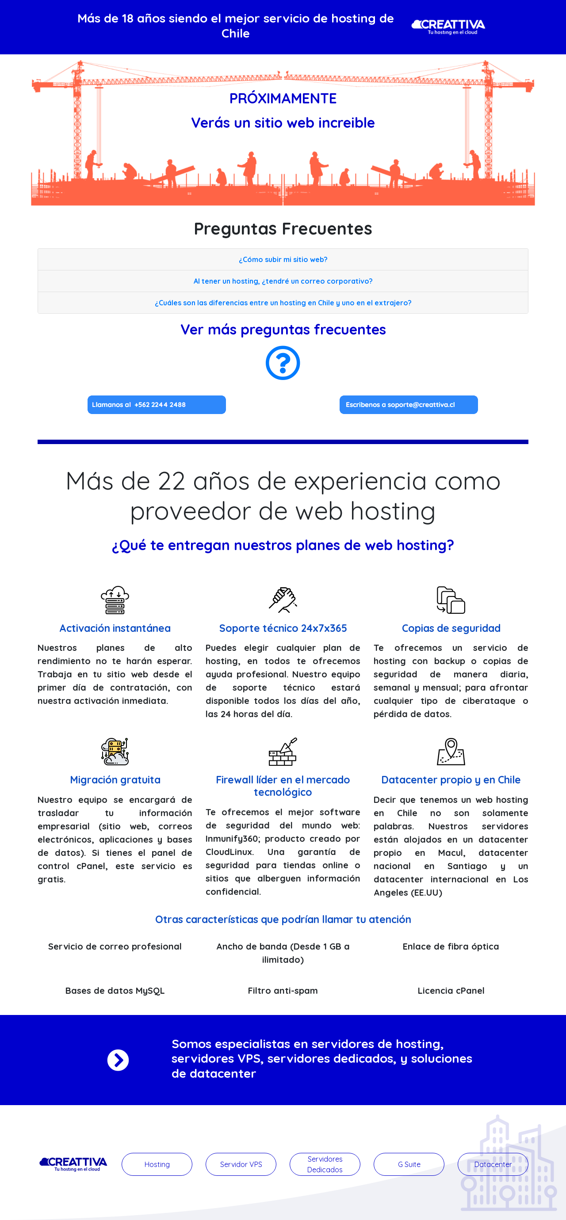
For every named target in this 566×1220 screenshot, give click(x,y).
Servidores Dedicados (325, 1164)
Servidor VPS (241, 1164)
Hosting (157, 1164)
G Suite (409, 1164)
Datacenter (493, 1164)
